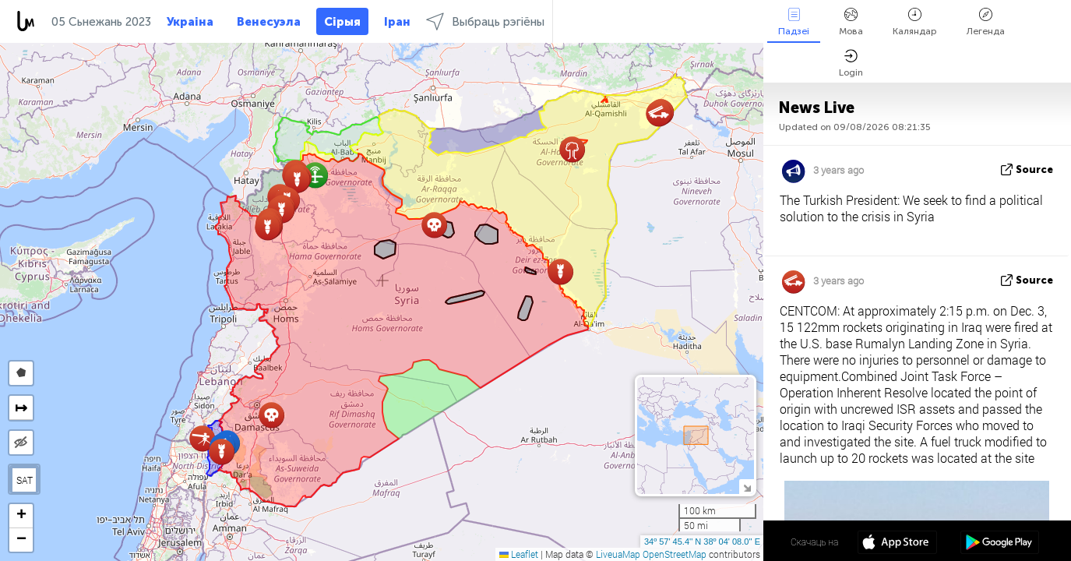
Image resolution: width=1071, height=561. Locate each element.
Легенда (986, 22)
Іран (397, 22)
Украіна (190, 22)
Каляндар (915, 22)
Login (851, 63)
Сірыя (342, 22)
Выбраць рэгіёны (485, 21)
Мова (851, 22)
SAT (24, 480)
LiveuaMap (618, 554)
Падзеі (793, 22)
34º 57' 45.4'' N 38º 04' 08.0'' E (702, 541)
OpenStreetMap (674, 554)
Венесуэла (269, 22)
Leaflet (518, 554)
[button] (267, 227)
